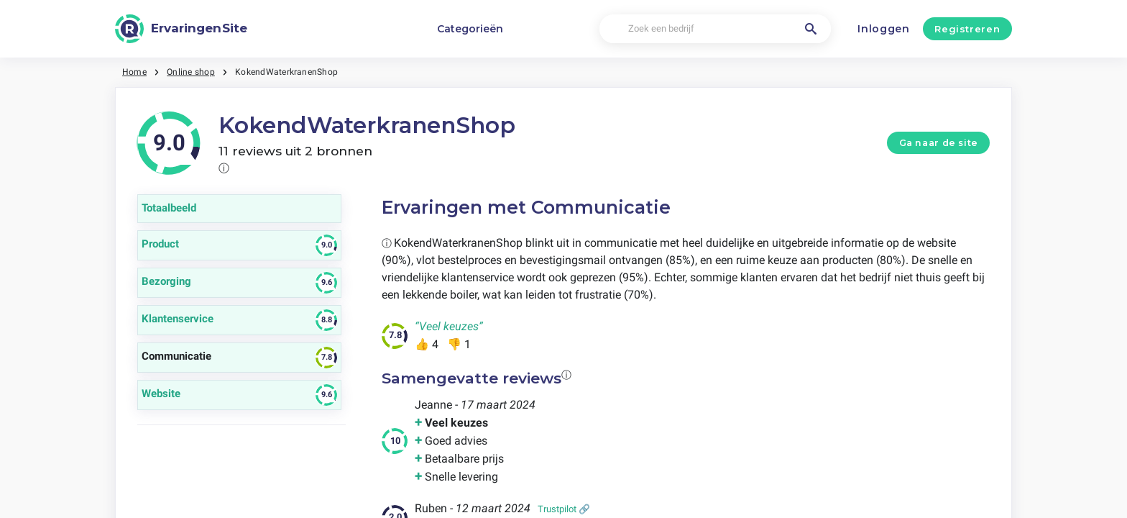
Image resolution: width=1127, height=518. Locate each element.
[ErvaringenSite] (181, 29)
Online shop (191, 72)
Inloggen (883, 28)
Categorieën (470, 28)
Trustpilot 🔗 (564, 509)
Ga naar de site (938, 142)
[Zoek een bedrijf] (714, 29)
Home (134, 72)
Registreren (967, 29)
